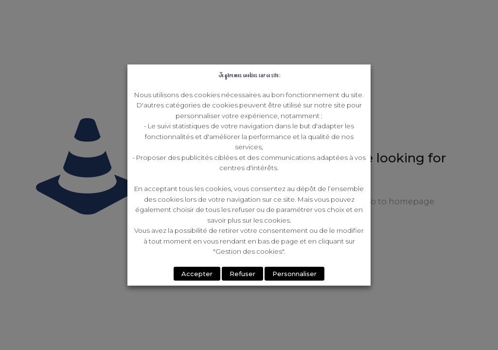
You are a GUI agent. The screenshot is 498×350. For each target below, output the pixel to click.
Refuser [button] (242, 273)
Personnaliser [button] (294, 273)
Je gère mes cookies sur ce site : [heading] (249, 75)
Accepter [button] (197, 273)
